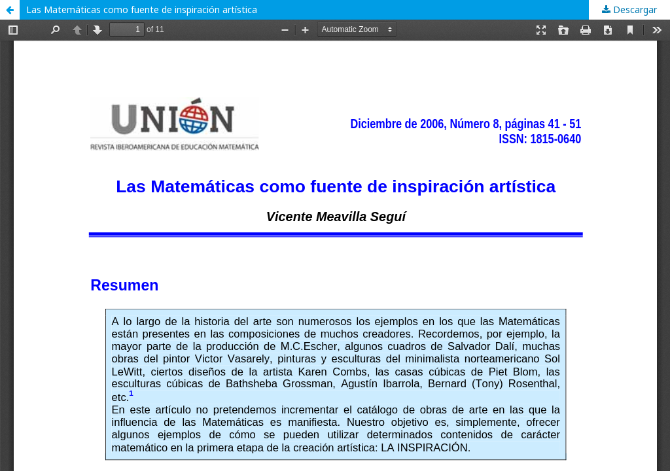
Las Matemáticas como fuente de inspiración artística (141, 9)
